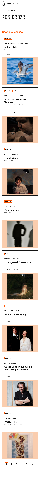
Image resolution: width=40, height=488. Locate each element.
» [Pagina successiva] (32, 464)
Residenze (8, 38)
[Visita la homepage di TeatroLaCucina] (10, 3)
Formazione (8, 90)
